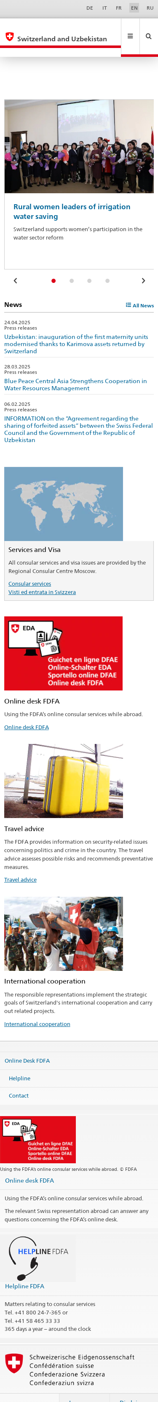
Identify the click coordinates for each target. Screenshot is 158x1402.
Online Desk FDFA (27, 1042)
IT (104, 8)
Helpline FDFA (24, 1267)
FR (119, 8)
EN (134, 8)
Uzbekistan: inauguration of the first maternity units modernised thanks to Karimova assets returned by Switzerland (76, 325)
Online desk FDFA (26, 709)
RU (150, 8)
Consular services (29, 565)
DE (89, 8)
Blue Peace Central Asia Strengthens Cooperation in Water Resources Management (75, 366)
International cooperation (37, 1005)
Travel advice (20, 861)
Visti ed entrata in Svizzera (42, 573)
